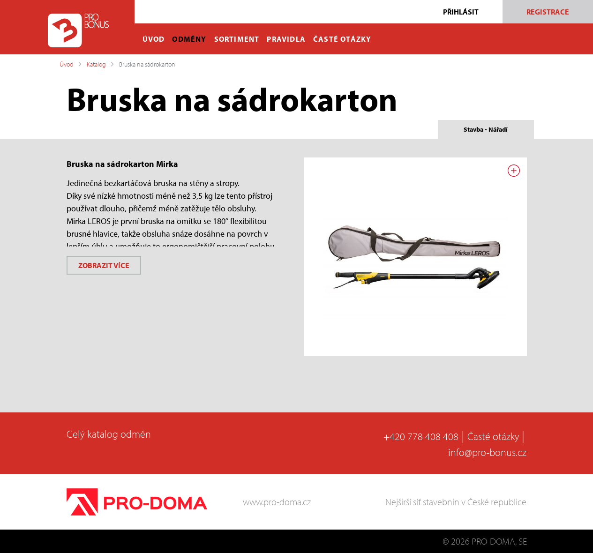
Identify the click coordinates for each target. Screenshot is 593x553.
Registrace (547, 11)
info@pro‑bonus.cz (487, 452)
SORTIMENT (237, 39)
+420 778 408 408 (420, 436)
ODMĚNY (189, 39)
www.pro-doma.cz (277, 502)
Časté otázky (493, 436)
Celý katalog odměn (109, 434)
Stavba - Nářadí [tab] (486, 129)
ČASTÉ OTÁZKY (342, 39)
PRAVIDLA (286, 39)
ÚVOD (154, 39)
